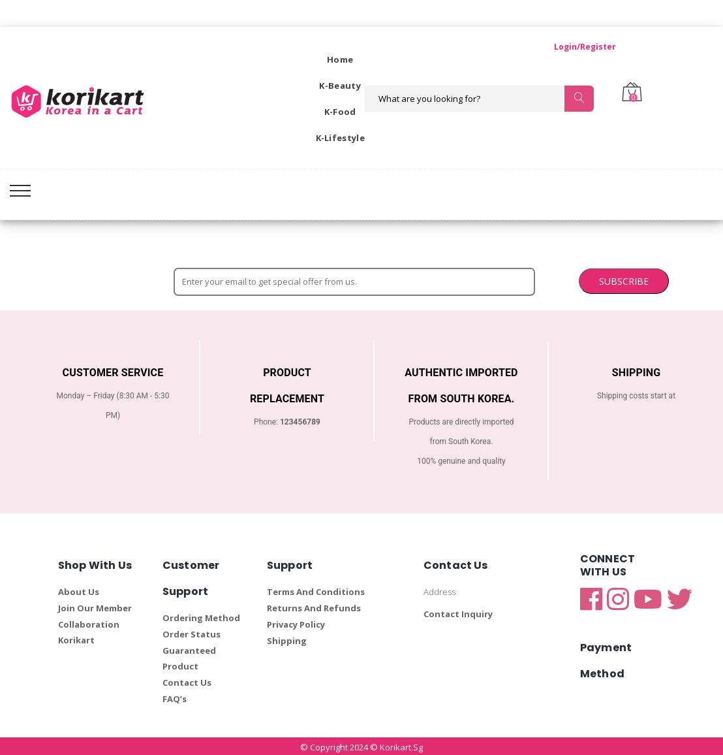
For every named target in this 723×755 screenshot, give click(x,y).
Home (340, 59)
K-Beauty (339, 85)
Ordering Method (201, 616)
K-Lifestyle (340, 138)
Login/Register (572, 46)
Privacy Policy (296, 622)
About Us (78, 590)
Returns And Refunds (314, 606)
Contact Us (186, 680)
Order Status (191, 632)
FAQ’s (174, 697)
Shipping (287, 639)
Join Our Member (95, 606)
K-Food (340, 112)
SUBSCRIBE (504, 279)
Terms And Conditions (316, 590)
